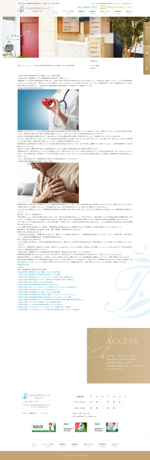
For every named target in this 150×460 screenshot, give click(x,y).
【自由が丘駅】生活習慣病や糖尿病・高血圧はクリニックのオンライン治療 (44, 297)
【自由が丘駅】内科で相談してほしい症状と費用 (35, 282)
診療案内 (75, 445)
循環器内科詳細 (23, 264)
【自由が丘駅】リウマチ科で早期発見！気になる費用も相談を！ (40, 302)
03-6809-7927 (88, 7)
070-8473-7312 (122, 7)
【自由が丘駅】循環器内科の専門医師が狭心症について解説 (39, 274)
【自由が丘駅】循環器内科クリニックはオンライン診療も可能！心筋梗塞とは (45, 277)
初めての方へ (105, 12)
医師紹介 (82, 12)
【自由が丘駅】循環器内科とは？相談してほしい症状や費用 (39, 272)
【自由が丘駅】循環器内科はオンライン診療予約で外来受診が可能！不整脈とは (46, 279)
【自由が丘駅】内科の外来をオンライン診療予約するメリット (40, 289)
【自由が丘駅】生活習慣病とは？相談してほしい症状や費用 (39, 292)
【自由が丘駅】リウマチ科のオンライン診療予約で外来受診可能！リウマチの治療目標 (48, 309)
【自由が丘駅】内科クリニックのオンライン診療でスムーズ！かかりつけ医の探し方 (48, 287)
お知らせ (129, 12)
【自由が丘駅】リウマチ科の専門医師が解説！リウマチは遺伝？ (40, 304)
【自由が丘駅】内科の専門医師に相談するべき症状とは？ (38, 284)
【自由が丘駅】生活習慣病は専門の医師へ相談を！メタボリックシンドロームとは (47, 294)
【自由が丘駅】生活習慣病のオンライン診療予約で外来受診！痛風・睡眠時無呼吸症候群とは (51, 299)
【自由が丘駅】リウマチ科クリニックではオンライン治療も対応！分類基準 (44, 307)
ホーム (55, 12)
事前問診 (118, 12)
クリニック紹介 (68, 12)
